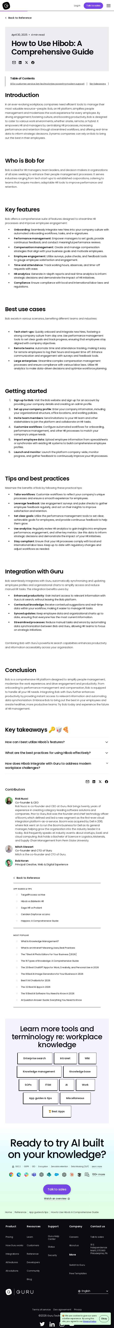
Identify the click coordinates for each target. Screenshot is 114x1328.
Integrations (12, 1253)
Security (52, 1255)
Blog (29, 1279)
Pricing (9, 1236)
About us (74, 1245)
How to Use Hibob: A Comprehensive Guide (75, 1212)
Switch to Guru (77, 1264)
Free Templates (78, 1273)
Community (33, 1270)
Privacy (78, 1309)
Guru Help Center (53, 1238)
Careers (74, 1236)
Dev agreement (62, 1309)
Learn (30, 1236)
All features (12, 1262)
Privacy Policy (89, 1321)
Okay (104, 1318)
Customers (33, 1245)
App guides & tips (38, 1212)
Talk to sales (93, 5)
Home (8, 1212)
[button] (108, 5)
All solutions (12, 1270)
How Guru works (14, 1245)
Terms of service (41, 1309)
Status (51, 1246)
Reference (20, 1212)
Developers (33, 1262)
